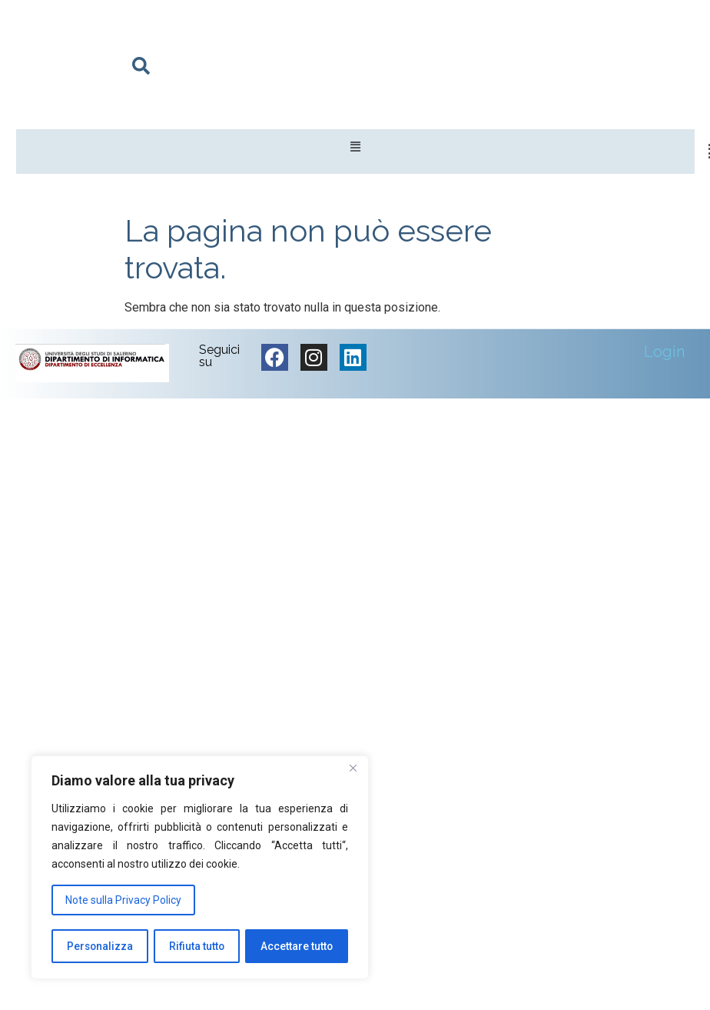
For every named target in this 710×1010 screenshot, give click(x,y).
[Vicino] (352, 770)
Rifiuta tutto (197, 946)
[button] (356, 147)
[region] (200, 868)
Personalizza (100, 946)
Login (664, 351)
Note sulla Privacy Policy (123, 901)
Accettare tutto (296, 946)
